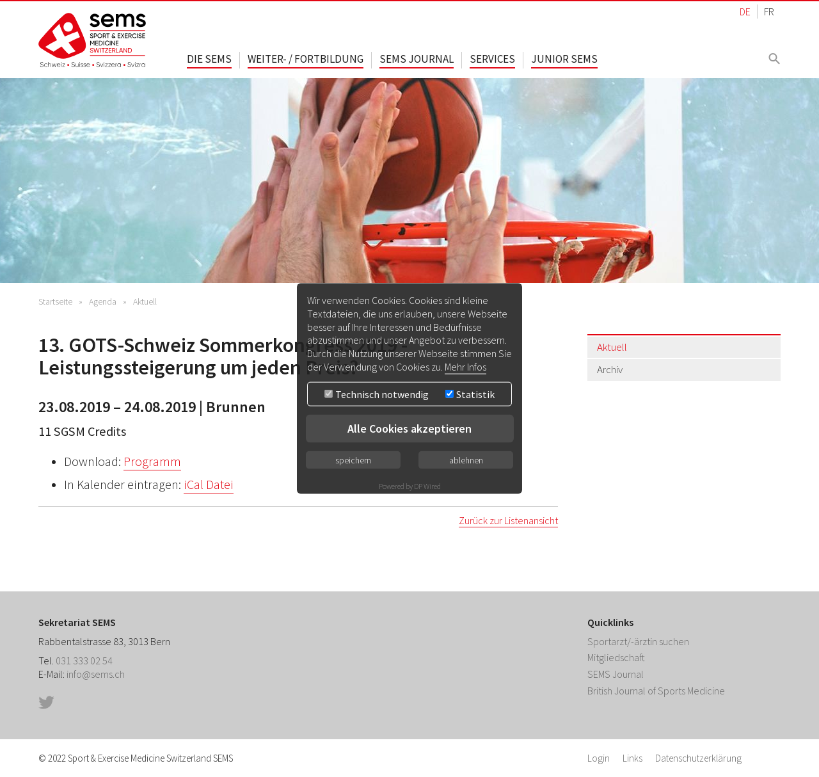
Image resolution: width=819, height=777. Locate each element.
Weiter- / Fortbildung (305, 59)
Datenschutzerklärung (698, 758)
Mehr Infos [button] (465, 366)
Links (632, 758)
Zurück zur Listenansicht (508, 520)
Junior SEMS (564, 59)
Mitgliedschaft (616, 657)
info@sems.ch (96, 674)
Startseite (55, 301)
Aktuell (145, 301)
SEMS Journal (416, 59)
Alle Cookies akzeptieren (409, 428)
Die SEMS (209, 59)
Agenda (102, 301)
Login (598, 758)
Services (492, 59)
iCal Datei (209, 484)
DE (745, 11)
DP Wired (427, 485)
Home (92, 40)
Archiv (610, 369)
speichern (353, 459)
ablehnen (466, 459)
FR (769, 11)
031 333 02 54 (84, 660)
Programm (152, 461)
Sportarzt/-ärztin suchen (638, 641)
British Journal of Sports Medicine (656, 690)
